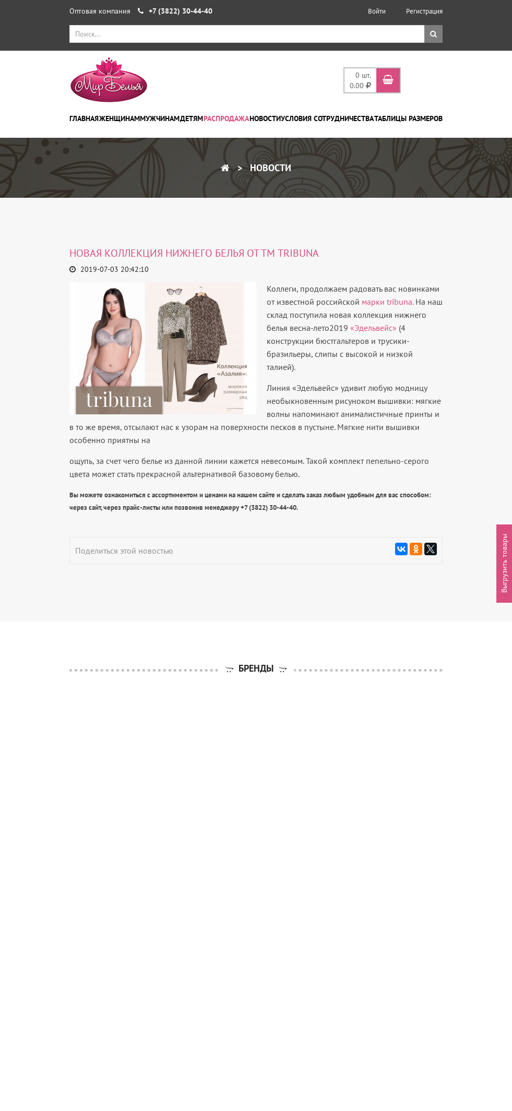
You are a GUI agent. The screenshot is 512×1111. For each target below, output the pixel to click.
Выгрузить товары (504, 563)
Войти (377, 11)
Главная (84, 118)
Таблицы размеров (408, 118)
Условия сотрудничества (327, 118)
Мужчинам (160, 118)
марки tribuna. (387, 301)
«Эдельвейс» (373, 327)
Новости (265, 118)
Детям (191, 118)
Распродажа (226, 118)
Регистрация (424, 11)
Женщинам (119, 118)
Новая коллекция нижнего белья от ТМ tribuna (194, 253)
